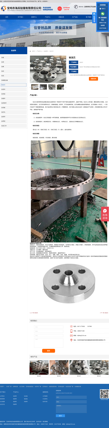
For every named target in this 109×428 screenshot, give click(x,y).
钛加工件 (4, 125)
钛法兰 (3, 85)
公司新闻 (45, 396)
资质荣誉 (2, 398)
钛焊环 (3, 116)
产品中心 (47, 17)
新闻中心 (34, 17)
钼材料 (15, 404)
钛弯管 (3, 121)
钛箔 (2, 75)
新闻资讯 (45, 392)
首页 (6, 17)
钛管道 (3, 94)
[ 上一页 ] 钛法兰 (34, 312)
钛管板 (3, 107)
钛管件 (3, 89)
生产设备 (75, 17)
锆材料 (15, 401)
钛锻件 (3, 98)
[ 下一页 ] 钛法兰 (104, 312)
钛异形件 (4, 103)
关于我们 (20, 17)
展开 (94, 17)
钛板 (2, 57)
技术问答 (45, 401)
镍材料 (15, 398)
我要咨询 (93, 78)
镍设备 (26, 398)
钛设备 (26, 396)
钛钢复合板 (4, 80)
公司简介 (2, 396)
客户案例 (88, 17)
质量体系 (61, 17)
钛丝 (2, 71)
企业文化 (2, 404)
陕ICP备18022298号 (29, 421)
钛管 (2, 62)
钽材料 (26, 401)
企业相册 (2, 401)
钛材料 (46, 51)
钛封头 (3, 112)
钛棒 (2, 66)
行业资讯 (45, 398)
